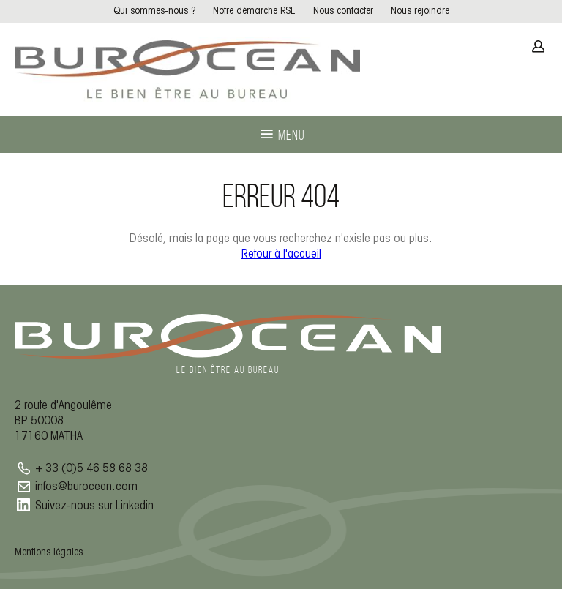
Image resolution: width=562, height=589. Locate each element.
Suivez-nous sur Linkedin (94, 505)
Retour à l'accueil (281, 254)
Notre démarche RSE (254, 11)
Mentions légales (49, 553)
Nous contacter (343, 11)
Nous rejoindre (420, 11)
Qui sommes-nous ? (154, 11)
